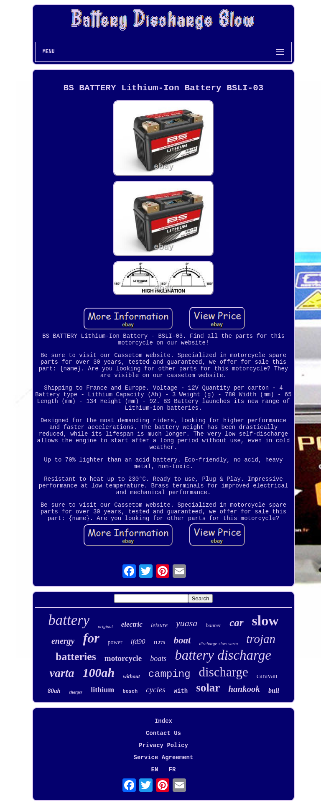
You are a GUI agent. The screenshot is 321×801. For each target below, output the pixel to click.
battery (68, 620)
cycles (155, 689)
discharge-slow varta (218, 643)
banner (213, 625)
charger (75, 692)
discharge (223, 672)
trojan (260, 638)
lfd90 (138, 641)
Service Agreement (164, 757)
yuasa (186, 623)
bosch (130, 691)
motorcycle (123, 658)
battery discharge (223, 655)
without (131, 676)
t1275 (160, 642)
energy (63, 640)
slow (265, 620)
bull (273, 690)
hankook (244, 689)
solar (208, 687)
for (91, 637)
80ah (54, 690)
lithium (102, 690)
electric (132, 624)
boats (158, 658)
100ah (99, 672)
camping (169, 674)
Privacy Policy (163, 745)
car (236, 622)
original (105, 626)
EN (154, 769)
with (181, 691)
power (115, 642)
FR (172, 769)
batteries (76, 656)
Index (163, 721)
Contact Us (163, 733)
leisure (159, 625)
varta (61, 672)
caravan (267, 675)
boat (182, 640)
